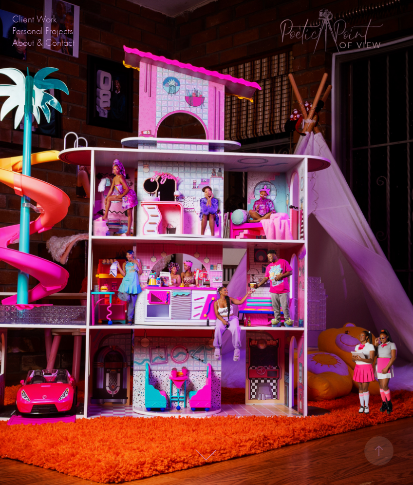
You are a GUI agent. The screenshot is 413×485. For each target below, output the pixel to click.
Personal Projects (42, 31)
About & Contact (43, 42)
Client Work (34, 19)
